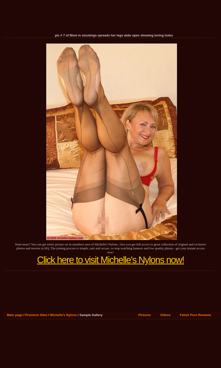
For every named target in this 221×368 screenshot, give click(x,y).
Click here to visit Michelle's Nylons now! (110, 260)
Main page (15, 315)
